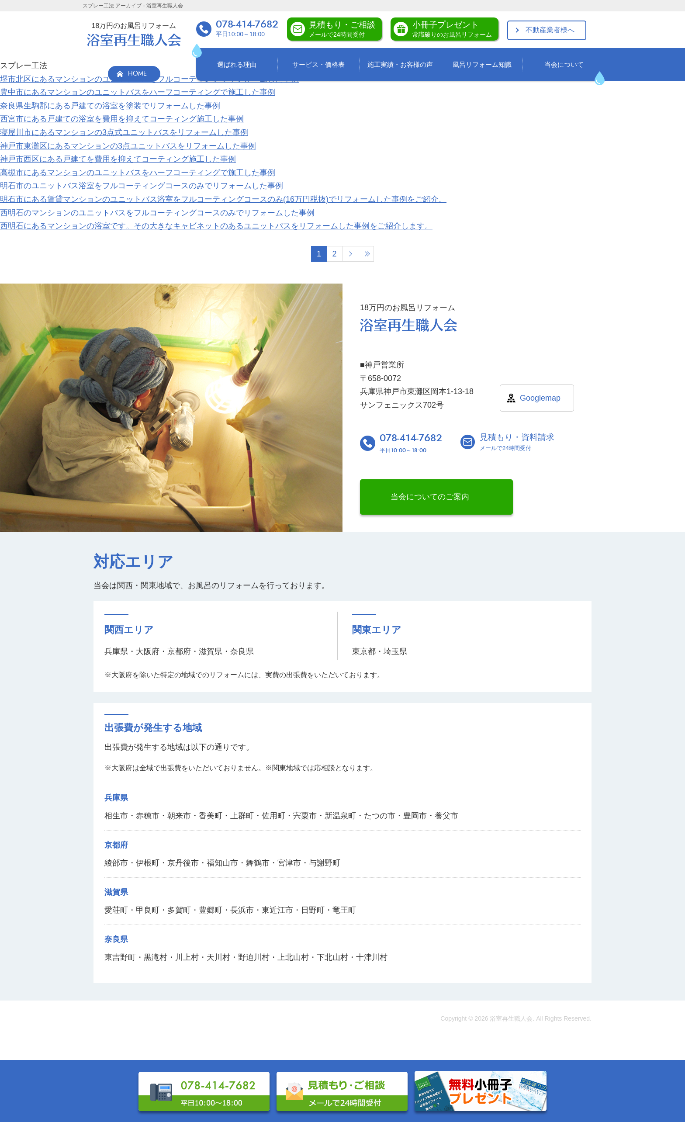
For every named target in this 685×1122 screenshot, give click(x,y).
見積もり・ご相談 (342, 29)
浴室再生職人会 (511, 1018)
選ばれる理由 (236, 64)
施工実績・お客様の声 (400, 64)
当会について (564, 64)
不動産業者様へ (550, 30)
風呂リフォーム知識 (482, 64)
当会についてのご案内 (430, 496)
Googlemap (540, 398)
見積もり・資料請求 (517, 442)
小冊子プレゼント (452, 29)
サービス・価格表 (318, 64)
